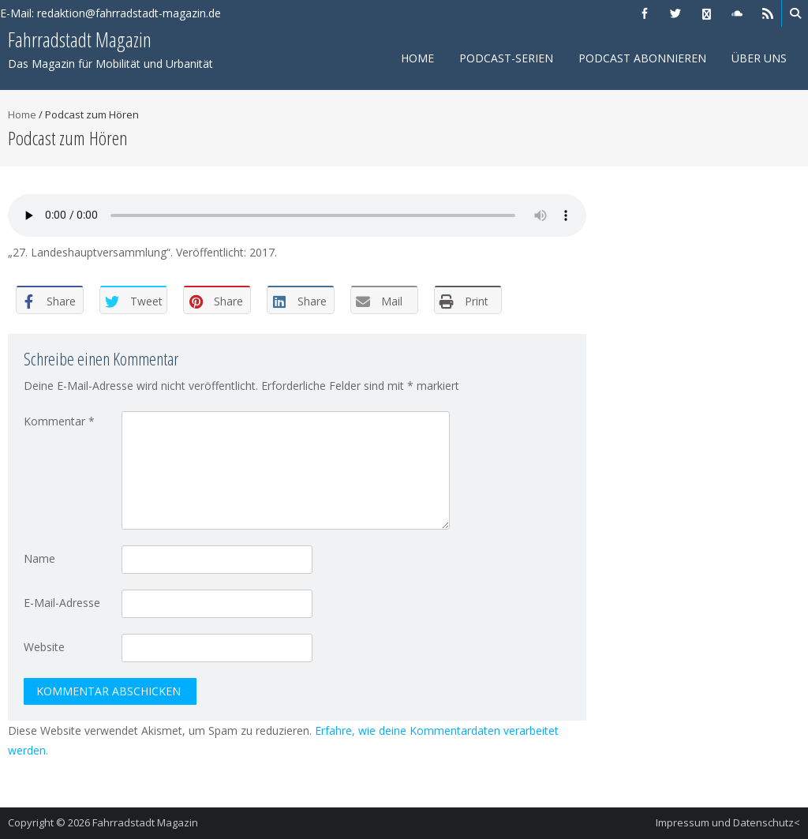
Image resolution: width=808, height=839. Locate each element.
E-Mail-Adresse (62, 602)
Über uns (759, 58)
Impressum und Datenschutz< (728, 822)
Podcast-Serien (506, 58)
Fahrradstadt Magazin (145, 822)
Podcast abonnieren (642, 58)
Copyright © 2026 (50, 822)
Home (417, 58)
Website (44, 646)
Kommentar (59, 421)
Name (39, 558)
